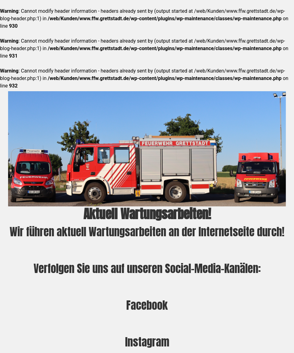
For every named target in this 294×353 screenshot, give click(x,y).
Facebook (147, 305)
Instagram (147, 342)
